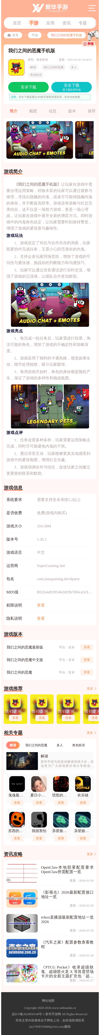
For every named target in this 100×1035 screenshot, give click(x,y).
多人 (74, 67)
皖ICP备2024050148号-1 (28, 1014)
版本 (72, 111)
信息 (53, 111)
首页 (17, 23)
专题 (83, 23)
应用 (50, 23)
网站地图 (48, 1000)
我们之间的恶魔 (53, 67)
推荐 (92, 111)
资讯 (66, 23)
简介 (13, 111)
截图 (33, 111)
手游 (33, 23)
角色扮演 (36, 74)
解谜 (33, 67)
